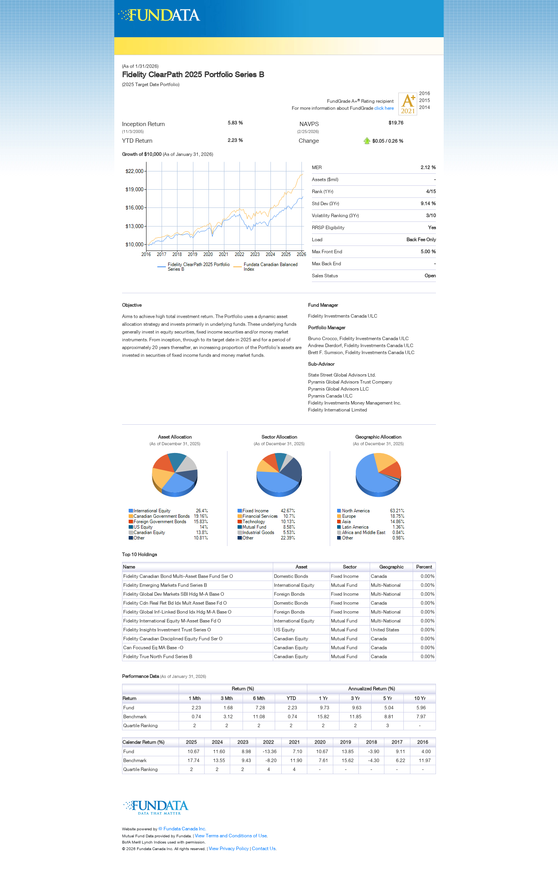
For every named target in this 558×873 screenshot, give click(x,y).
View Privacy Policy (229, 848)
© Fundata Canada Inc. (182, 829)
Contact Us (264, 848)
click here (384, 108)
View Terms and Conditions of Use (231, 835)
